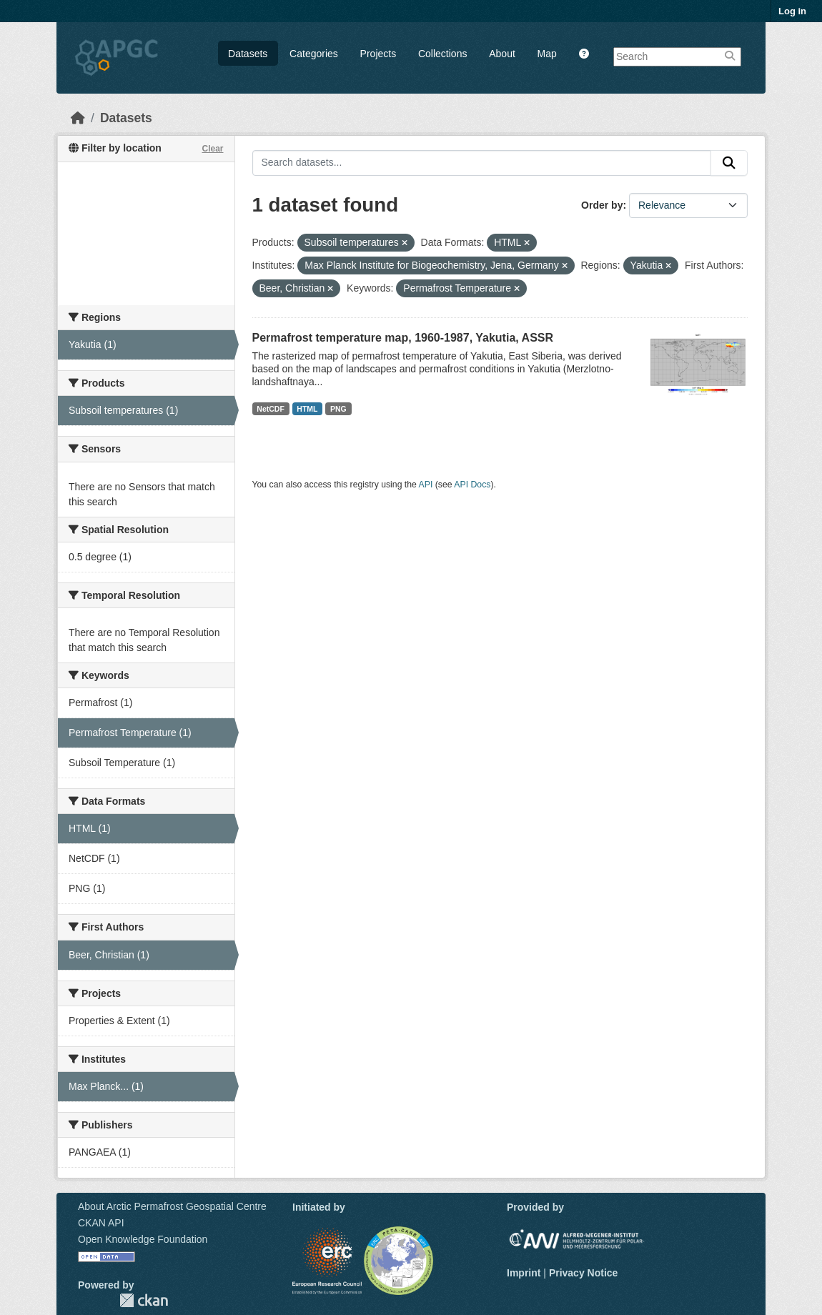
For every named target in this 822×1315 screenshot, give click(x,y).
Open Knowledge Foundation (142, 1239)
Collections (442, 53)
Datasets (247, 53)
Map (547, 53)
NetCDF (270, 409)
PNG (338, 409)
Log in (792, 11)
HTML (307, 409)
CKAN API (101, 1223)
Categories (313, 53)
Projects (378, 53)
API (426, 485)
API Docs (472, 485)
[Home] (78, 118)
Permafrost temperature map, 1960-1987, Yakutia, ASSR (403, 338)
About (502, 53)
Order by (602, 205)
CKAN (143, 1300)
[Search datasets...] (482, 163)
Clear (212, 149)
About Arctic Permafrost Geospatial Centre (172, 1206)
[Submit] (729, 163)
